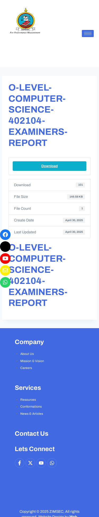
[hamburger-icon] (88, 33)
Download (49, 166)
